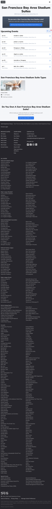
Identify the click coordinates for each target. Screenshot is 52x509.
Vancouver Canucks (31, 269)
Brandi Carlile (4, 367)
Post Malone (29, 410)
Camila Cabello (5, 379)
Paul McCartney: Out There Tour (34, 399)
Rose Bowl (28, 315)
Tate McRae (29, 441)
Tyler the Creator (30, 461)
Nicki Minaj (28, 387)
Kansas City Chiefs (5, 187)
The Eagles (28, 448)
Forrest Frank (4, 432)
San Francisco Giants (31, 206)
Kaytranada (4, 471)
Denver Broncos (5, 177)
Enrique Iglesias (5, 427)
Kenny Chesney (30, 330)
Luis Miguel (29, 344)
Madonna (28, 353)
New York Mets (29, 198)
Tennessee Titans (30, 183)
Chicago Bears (4, 170)
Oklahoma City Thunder (32, 229)
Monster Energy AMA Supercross (34, 376)
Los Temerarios (29, 341)
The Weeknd (29, 451)
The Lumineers (29, 450)
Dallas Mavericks (5, 231)
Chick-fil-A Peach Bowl (7, 316)
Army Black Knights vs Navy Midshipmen (11, 310)
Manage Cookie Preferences (28, 498)
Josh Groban (4, 460)
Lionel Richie (29, 340)
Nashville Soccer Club (31, 279)
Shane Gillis (29, 430)
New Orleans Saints (31, 170)
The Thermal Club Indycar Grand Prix (35, 481)
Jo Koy (2, 456)
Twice (27, 460)
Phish (27, 405)
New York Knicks (30, 228)
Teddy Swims (29, 445)
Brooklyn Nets (4, 224)
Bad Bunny (3, 348)
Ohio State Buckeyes (31, 312)
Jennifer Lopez (4, 455)
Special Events (4, 476)
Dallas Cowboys (5, 175)
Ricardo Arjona (29, 413)
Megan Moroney (30, 366)
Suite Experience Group (7, 123)
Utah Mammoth (30, 267)
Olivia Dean (29, 394)
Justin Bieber (4, 463)
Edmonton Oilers (5, 266)
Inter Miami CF (4, 297)
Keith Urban (4, 473)
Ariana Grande (4, 340)
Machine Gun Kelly (30, 351)
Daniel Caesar (4, 402)
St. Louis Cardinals (30, 210)
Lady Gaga (28, 331)
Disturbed (3, 415)
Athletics (3, 195)
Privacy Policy (14, 498)
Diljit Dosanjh (4, 412)
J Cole (2, 450)
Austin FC (3, 280)
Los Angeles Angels (6, 215)
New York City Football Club (33, 282)
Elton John (3, 425)
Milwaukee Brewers (31, 195)
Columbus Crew (5, 289)
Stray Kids (28, 436)
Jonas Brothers (4, 458)
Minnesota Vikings (30, 167)
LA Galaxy (3, 298)
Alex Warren (4, 336)
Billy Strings (4, 359)
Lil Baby (28, 335)
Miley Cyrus (29, 374)
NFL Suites (3, 136)
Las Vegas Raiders (5, 188)
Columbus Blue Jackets (6, 261)
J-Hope (2, 451)
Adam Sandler (4, 331)
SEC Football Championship (33, 316)
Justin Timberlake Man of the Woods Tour (11, 464)
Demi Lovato (4, 409)
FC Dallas (3, 293)
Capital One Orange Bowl (7, 315)
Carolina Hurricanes (6, 256)
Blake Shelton (4, 363)
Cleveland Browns (5, 174)
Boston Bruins (4, 251)
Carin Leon (3, 384)
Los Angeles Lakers (6, 243)
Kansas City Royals (6, 213)
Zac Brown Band (30, 469)
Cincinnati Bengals (5, 172)
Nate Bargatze (29, 384)
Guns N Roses (4, 436)
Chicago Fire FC (5, 285)
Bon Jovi (3, 366)
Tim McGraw (29, 455)
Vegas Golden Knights (31, 270)
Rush (27, 422)
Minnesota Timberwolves (32, 224)
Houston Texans (5, 182)
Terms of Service (5, 498)
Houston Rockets (5, 238)
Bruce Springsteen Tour (7, 372)
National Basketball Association (9, 220)
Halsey (2, 438)
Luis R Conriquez (30, 346)
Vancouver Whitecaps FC (32, 302)
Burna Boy (3, 377)
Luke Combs (29, 349)
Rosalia (28, 420)
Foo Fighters (4, 430)
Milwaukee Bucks (30, 223)
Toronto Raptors (30, 241)
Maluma (28, 354)
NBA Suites (4, 138)
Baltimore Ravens (5, 165)
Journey (3, 461)
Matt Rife (28, 364)
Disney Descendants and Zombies (9, 413)
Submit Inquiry (30, 134)
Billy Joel (3, 358)
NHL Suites (3, 142)
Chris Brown (4, 390)
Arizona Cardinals (5, 162)
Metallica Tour (29, 371)
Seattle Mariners (30, 208)
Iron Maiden (4, 446)
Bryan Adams (4, 376)
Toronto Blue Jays (30, 215)
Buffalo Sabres (4, 252)
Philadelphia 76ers (30, 233)
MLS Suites (3, 144)
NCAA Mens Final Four (31, 308)
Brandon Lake (4, 369)
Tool (27, 456)
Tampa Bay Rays (30, 211)
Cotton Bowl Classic (6, 321)
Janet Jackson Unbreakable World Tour (11, 453)
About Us (16, 134)
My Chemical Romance (31, 382)
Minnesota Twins (30, 197)
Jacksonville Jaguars (6, 185)
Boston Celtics (4, 223)
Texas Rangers (29, 213)
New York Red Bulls (31, 284)
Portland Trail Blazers (31, 236)
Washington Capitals (31, 272)
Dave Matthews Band (6, 405)
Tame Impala (29, 440)
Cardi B (3, 382)
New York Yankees (30, 200)
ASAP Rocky (4, 330)
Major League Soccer (6, 277)
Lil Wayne (28, 336)
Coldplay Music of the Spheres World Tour (11, 399)
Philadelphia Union (31, 287)
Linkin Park (28, 338)
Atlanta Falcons (5, 164)
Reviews (16, 140)
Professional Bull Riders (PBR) (8, 486)
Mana (27, 356)
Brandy (2, 371)
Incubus (3, 445)
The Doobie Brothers (31, 446)
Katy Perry (3, 469)
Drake (2, 420)
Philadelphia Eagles (31, 175)
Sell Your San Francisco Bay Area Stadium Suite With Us (26, 24)
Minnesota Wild (5, 270)
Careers (16, 142)
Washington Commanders (32, 185)
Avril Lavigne (4, 344)
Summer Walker (30, 438)
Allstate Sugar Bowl (6, 308)
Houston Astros (5, 211)
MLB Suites (3, 140)
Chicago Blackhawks (6, 257)
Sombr (27, 433)
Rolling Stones (29, 417)
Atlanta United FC (5, 279)
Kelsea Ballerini (30, 326)
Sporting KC (29, 297)
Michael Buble (29, 372)
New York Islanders (30, 251)
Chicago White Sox (6, 203)
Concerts (3, 325)
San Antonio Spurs (30, 239)
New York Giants (30, 172)
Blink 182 (3, 364)
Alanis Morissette (5, 335)
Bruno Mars (4, 374)
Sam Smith (28, 425)
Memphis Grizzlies (5, 244)
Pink (27, 407)
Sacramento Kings (30, 238)
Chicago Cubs (4, 201)
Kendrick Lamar (30, 328)
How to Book (17, 144)
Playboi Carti (29, 409)
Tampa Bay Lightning (31, 264)
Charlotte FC (4, 284)
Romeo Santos (29, 418)
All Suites (3, 134)
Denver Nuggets (5, 233)
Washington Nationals (31, 216)
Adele (2, 333)
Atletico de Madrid (5, 478)
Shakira (28, 428)
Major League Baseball (7, 192)
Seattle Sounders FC (31, 295)
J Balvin (3, 448)
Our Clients (16, 136)
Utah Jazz (28, 243)
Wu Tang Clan (29, 466)
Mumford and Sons (30, 381)
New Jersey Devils (30, 249)
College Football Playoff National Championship (9, 319)
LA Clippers (4, 241)
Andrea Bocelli (4, 338)
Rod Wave (28, 415)
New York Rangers (30, 252)
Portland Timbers (30, 289)
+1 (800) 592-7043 (32, 136)
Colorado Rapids (5, 287)
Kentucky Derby (5, 483)
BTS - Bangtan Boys (6, 346)
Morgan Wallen (30, 377)
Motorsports (4, 484)
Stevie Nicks (29, 435)
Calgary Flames (5, 254)
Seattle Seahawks (30, 180)
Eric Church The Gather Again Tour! (10, 428)
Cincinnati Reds (5, 205)
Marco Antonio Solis (31, 359)
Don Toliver (4, 418)
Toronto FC (28, 300)
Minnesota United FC (6, 302)
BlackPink (3, 361)
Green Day (3, 435)
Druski (2, 422)
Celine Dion (4, 387)
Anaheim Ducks (5, 249)
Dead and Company (6, 407)
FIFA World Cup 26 (5, 479)
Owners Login (4, 126)
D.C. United (3, 290)
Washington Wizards (31, 244)
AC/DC (2, 328)
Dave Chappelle (5, 404)
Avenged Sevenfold (6, 343)
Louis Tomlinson (30, 343)
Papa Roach (29, 395)
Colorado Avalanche (6, 259)
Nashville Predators (6, 274)
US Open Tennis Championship (34, 483)
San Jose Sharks (30, 259)
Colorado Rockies (5, 208)
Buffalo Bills (4, 167)
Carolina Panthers (5, 169)
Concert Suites (4, 147)
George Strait (4, 433)
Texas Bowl (29, 320)
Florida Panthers (5, 267)
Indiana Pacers (4, 239)
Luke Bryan (28, 348)
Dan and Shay (4, 400)
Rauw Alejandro (30, 412)
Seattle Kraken (29, 261)
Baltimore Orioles (5, 198)
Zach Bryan (29, 471)
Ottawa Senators (30, 254)
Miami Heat (29, 221)
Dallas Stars (4, 262)
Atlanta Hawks (4, 221)
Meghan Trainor (30, 367)
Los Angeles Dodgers (6, 216)
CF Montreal (4, 282)
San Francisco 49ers (31, 178)
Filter (49, 31)
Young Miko (29, 468)
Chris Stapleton (5, 392)
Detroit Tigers (4, 210)
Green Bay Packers (5, 180)
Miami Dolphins (30, 165)
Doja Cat (3, 417)
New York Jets (29, 174)
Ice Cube (3, 443)
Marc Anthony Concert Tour (33, 358)
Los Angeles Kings (5, 269)
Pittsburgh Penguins (31, 257)
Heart (2, 441)
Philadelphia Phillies (31, 201)
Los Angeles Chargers (31, 162)
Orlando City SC (30, 285)
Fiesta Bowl (29, 307)
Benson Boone (4, 351)
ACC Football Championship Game (10, 307)
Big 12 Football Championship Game (10, 312)
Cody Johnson (4, 397)
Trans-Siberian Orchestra (32, 458)
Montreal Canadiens (6, 272)
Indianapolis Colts (5, 183)
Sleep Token (29, 432)
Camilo (2, 381)
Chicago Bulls (4, 228)
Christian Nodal (5, 395)
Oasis (27, 392)
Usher (27, 463)
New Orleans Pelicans (31, 226)
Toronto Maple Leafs (31, 266)
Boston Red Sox (5, 200)
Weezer (28, 464)
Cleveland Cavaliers (6, 229)
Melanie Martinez (30, 369)
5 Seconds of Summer (6, 326)
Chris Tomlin (4, 394)
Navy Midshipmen (30, 310)
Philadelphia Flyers (30, 256)
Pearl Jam (28, 400)
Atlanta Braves (4, 197)
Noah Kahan (29, 390)
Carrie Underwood (5, 386)
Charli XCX (3, 389)
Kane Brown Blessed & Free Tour (9, 466)
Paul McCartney (30, 397)
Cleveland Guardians (6, 206)
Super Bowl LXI (30, 187)
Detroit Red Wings (5, 264)
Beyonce (3, 354)
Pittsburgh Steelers (30, 177)
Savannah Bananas (31, 478)
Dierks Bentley (4, 410)
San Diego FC (29, 292)
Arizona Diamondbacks (7, 193)
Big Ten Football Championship (9, 313)
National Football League (7, 160)
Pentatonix (28, 402)
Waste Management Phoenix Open (35, 484)
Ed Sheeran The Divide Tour (8, 423)
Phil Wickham (29, 404)
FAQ (15, 153)
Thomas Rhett (29, 453)
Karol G (3, 468)
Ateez (2, 341)
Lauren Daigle (29, 333)
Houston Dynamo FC (6, 295)
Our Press (16, 138)
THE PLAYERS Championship (33, 479)
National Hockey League (7, 247)
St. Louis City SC (30, 298)
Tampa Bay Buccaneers (32, 182)
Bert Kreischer (4, 353)
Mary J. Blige (29, 363)
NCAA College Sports (6, 305)
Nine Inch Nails (29, 389)
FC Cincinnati (4, 292)
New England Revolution (32, 280)
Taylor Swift (29, 443)
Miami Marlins (29, 193)
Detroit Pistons (4, 234)
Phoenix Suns (29, 234)
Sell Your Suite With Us (26, 118)
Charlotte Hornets (5, 226)
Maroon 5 (28, 361)
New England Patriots (31, 169)
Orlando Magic (29, 231)
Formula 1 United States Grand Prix (10, 481)
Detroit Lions (4, 178)
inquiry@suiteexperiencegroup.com (36, 138)
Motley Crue (29, 379)
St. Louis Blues (29, 262)
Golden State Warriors (6, 236)
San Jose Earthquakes (31, 293)
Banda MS (3, 349)
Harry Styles (4, 440)
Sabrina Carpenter (30, 423)
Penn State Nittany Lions (32, 313)
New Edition (29, 386)
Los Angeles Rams (30, 164)
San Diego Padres (30, 205)
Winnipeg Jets (29, 274)
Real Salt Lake (29, 290)
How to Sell (17, 147)
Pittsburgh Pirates (30, 203)
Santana (28, 427)
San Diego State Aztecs (32, 318)
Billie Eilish (3, 356)
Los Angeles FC (5, 300)
